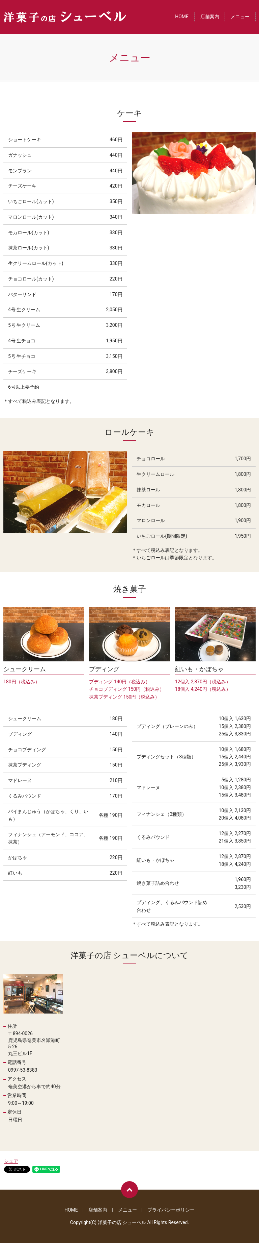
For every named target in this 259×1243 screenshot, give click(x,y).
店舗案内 (209, 17)
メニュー (240, 17)
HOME (182, 17)
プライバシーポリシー (171, 1210)
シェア (11, 1161)
